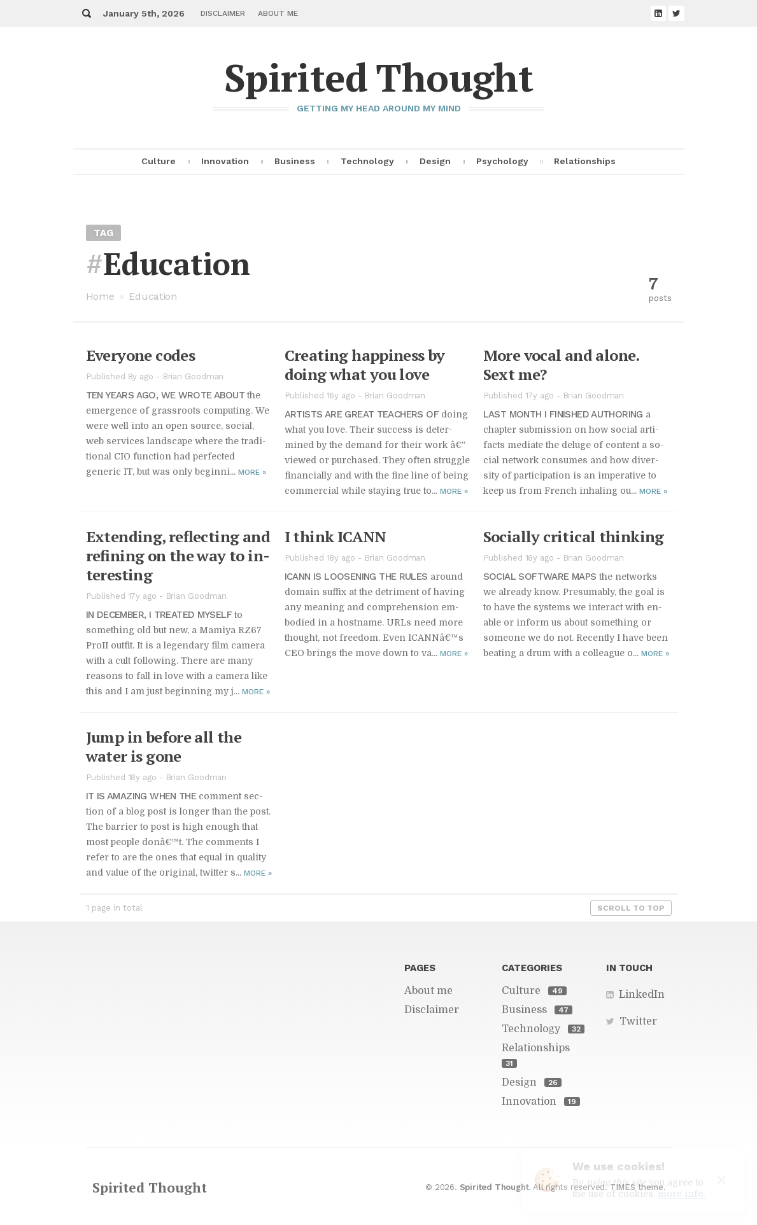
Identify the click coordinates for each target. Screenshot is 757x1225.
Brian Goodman (193, 376)
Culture (158, 161)
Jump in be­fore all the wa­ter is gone (164, 746)
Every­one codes (140, 355)
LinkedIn (642, 994)
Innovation (225, 161)
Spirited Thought (378, 77)
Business (294, 161)
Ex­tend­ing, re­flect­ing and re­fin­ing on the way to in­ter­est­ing (178, 555)
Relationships (585, 161)
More (252, 472)
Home (100, 296)
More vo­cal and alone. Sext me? (561, 364)
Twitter (638, 1021)
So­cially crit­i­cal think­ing (573, 536)
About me (278, 13)
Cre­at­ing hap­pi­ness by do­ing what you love (365, 364)
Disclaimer (223, 13)
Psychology (502, 161)
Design (435, 161)
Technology (367, 161)
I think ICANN (335, 536)
